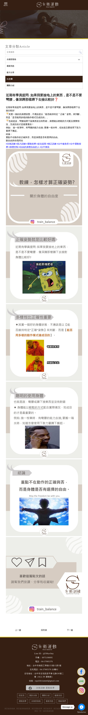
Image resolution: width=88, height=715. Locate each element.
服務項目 (58, 695)
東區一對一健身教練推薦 (44, 711)
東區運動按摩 (37, 709)
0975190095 (47, 658)
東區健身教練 (9, 709)
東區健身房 (47, 709)
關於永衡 (33, 695)
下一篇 (70, 630)
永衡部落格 (11, 59)
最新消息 (10, 66)
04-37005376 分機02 (49, 669)
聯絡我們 (62, 701)
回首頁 (21, 695)
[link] (11, 144)
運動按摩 (22, 701)
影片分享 (10, 73)
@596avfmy (48, 654)
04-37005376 (47, 662)
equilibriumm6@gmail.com (47, 681)
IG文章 (10, 79)
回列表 (44, 630)
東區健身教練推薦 (23, 709)
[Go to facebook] (81, 707)
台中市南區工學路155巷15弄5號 (47, 666)
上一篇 (18, 630)
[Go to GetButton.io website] (81, 712)
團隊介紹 (10, 86)
